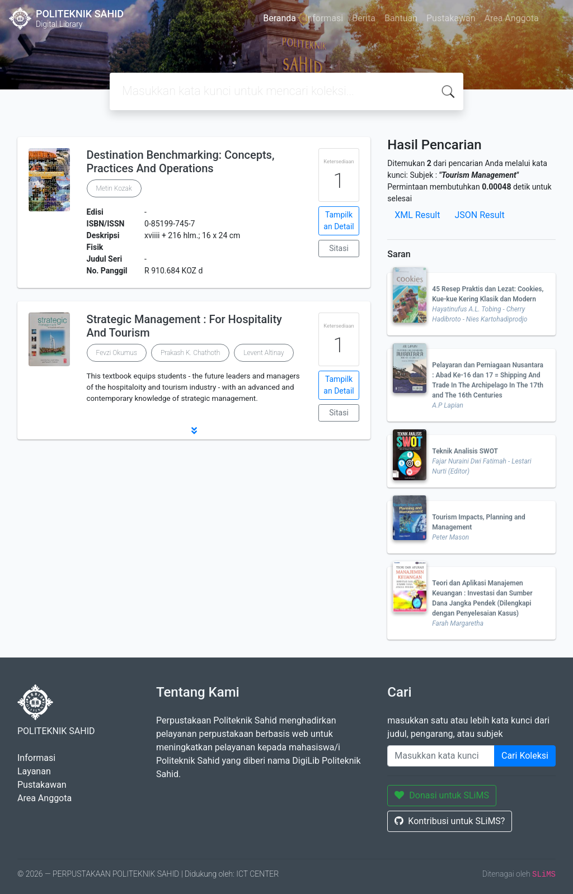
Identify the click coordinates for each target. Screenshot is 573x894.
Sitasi (339, 248)
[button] (193, 430)
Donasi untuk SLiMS (441, 795)
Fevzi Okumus (116, 353)
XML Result (417, 215)
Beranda (279, 18)
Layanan (34, 771)
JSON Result (479, 215)
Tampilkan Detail (338, 220)
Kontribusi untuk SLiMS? (449, 821)
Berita (363, 18)
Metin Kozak (114, 188)
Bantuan (400, 18)
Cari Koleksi (524, 755)
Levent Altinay (263, 353)
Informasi (324, 18)
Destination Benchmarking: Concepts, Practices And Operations (181, 161)
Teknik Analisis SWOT (465, 451)
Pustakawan (450, 18)
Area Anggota (512, 18)
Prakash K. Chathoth (190, 353)
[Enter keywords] (441, 756)
